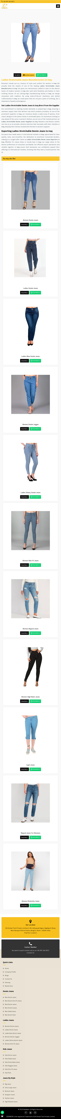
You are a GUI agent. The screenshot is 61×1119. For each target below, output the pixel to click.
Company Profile (10, 972)
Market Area (9, 986)
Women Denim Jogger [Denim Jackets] (12, 1037)
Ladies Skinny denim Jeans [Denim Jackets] (13, 1040)
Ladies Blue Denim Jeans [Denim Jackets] (13, 1033)
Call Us (17, 75)
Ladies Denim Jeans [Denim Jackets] (11, 1030)
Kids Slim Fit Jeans (11, 1069)
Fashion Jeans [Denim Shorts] (9, 1098)
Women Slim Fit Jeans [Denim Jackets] (12, 1044)
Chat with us (41, 75)
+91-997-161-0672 (7, 1)
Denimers (26, 1109)
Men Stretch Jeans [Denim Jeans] (11, 1008)
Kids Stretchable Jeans (12, 1062)
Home (7, 968)
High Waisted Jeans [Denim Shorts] (11, 1101)
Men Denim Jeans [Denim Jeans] (10, 997)
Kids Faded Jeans (10, 1058)
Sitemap (7, 982)
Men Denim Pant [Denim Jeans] (10, 1015)
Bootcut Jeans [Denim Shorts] (9, 1091)
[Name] (58, 6)
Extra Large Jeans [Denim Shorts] (10, 1087)
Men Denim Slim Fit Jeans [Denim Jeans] (13, 1001)
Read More (24, 224)
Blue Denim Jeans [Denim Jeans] (11, 1004)
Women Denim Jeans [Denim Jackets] (12, 1026)
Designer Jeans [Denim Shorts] (10, 1094)
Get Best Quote (28, 75)
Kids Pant (8, 1073)
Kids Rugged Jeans (11, 1066)
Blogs (7, 975)
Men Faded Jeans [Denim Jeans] (10, 1011)
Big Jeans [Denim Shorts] (8, 1084)
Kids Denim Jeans (10, 1055)
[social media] (25, 1112)
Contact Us (8, 979)
